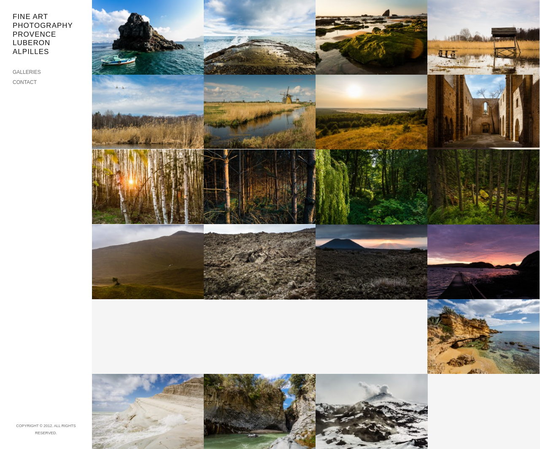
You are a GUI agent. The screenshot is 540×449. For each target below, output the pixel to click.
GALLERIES (27, 72)
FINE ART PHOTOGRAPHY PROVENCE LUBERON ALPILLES (43, 34)
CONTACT (25, 82)
